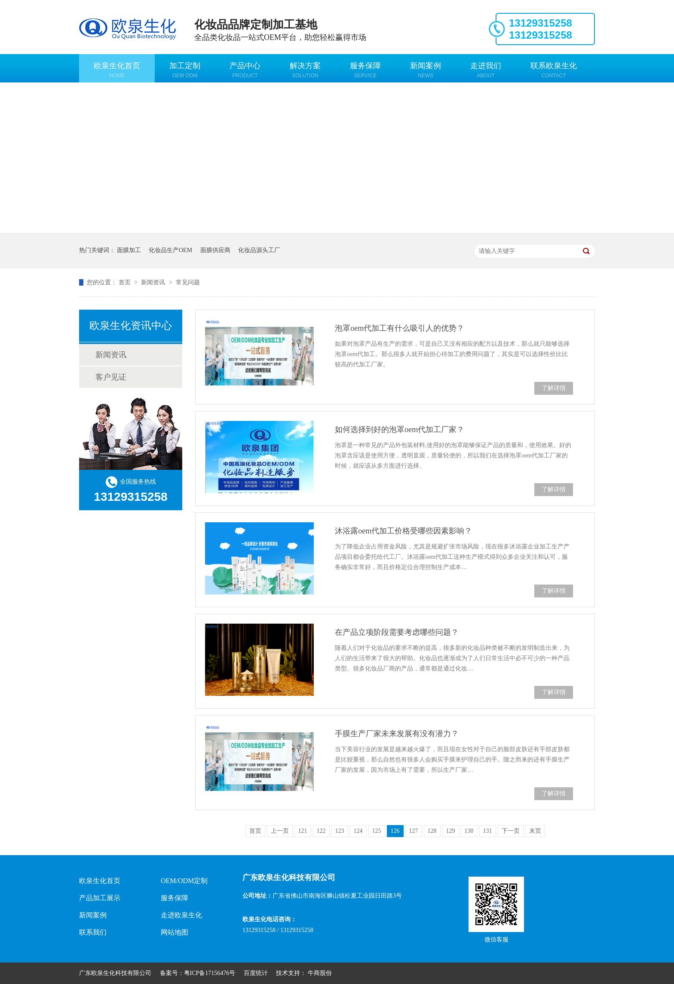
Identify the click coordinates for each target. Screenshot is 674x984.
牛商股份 (320, 973)
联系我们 (93, 932)
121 (302, 831)
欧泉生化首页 (117, 70)
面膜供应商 (215, 250)
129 (450, 831)
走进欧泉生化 (181, 915)
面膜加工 (129, 250)
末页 (535, 831)
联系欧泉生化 (553, 70)
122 (321, 831)
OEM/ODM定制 (184, 880)
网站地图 (174, 932)
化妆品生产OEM (170, 250)
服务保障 (365, 70)
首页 (125, 282)
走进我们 (485, 70)
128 (432, 831)
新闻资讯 (154, 282)
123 (339, 831)
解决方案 (305, 70)
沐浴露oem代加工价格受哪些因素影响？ (403, 531)
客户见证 (110, 377)
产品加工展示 (99, 898)
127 (413, 831)
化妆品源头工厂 (259, 250)
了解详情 (554, 388)
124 (358, 831)
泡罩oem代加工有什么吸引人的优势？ (399, 328)
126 (395, 831)
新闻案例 (425, 70)
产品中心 (245, 70)
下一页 (511, 831)
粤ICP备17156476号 (210, 973)
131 (487, 831)
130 (469, 831)
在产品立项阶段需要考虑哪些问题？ (397, 632)
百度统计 (256, 973)
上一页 (280, 831)
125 (376, 831)
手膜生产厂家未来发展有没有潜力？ (397, 733)
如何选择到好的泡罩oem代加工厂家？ (399, 429)
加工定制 (184, 70)
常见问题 (188, 282)
